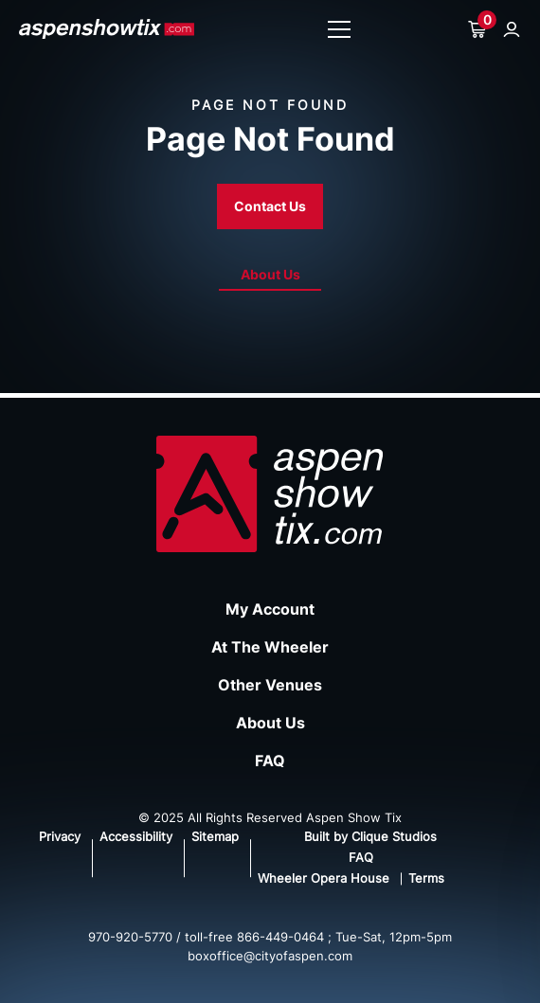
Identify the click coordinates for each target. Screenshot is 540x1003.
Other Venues (270, 684)
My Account (270, 609)
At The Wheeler (270, 646)
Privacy (60, 836)
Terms (426, 878)
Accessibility (135, 836)
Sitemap (215, 836)
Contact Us (270, 206)
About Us (270, 274)
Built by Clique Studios (370, 836)
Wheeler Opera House (323, 878)
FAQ (270, 760)
